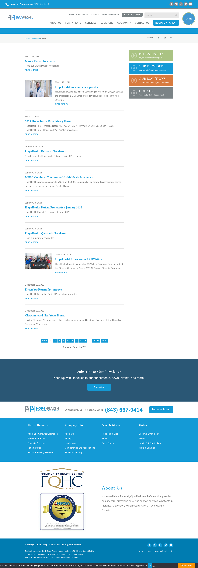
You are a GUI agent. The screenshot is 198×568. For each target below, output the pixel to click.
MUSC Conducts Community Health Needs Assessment (59, 177)
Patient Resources (38, 425)
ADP (171, 551)
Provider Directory (110, 14)
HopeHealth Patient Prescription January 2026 (53, 207)
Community (124, 23)
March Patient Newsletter (40, 61)
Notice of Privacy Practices (41, 452)
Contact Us (142, 23)
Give (189, 18)
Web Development (53, 557)
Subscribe (99, 387)
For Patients (73, 23)
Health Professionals (78, 14)
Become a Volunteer (149, 434)
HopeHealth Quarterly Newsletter (45, 233)
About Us (55, 23)
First (44, 341)
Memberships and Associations (80, 448)
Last (104, 341)
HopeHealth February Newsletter (45, 151)
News (104, 438)
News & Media (111, 425)
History (68, 438)
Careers (95, 14)
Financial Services (37, 443)
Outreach (144, 425)
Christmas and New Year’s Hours (45, 315)
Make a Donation (147, 448)
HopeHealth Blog (110, 434)
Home (27, 38)
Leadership (70, 443)
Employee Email (161, 551)
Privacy (148, 551)
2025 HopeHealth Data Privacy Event (48, 121)
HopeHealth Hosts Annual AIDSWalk (78, 259)
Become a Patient (166, 23)
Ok (150, 565)
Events (142, 438)
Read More (31, 70)
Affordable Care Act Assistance (43, 434)
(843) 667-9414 (27, 4)
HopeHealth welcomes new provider (77, 87)
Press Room (108, 443)
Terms (140, 551)
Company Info (74, 425)
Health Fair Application (150, 443)
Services (90, 23)
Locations (106, 23)
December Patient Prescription (43, 289)
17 (94, 341)
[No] (153, 566)
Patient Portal (132, 15)
